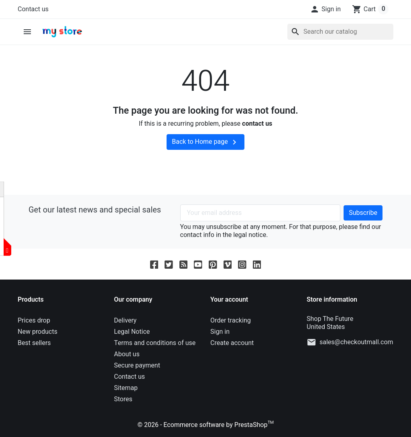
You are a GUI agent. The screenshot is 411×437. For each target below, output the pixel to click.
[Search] (340, 32)
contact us (257, 124)
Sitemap (126, 388)
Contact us (33, 9)
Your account (229, 300)
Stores (123, 399)
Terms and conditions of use (154, 343)
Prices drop (34, 320)
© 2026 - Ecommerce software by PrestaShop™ (205, 425)
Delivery (125, 320)
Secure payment (137, 365)
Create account (232, 343)
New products (37, 332)
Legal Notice (132, 332)
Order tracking (230, 320)
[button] (325, 9)
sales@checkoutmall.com (356, 342)
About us (127, 354)
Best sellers (34, 343)
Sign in (220, 332)
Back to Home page (205, 142)
